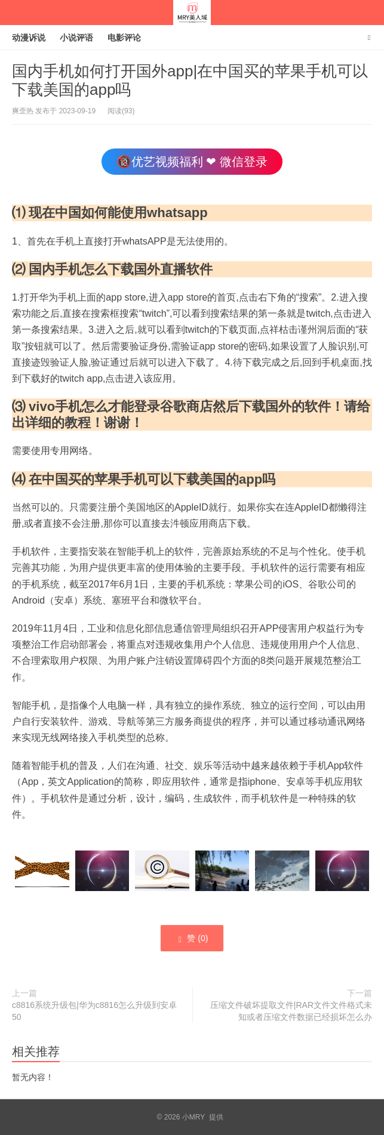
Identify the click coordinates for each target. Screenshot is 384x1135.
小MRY (192, 12)
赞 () (192, 938)
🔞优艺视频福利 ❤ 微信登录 (192, 161)
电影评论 (124, 37)
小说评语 (76, 37)
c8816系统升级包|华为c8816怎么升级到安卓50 (94, 1011)
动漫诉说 (28, 37)
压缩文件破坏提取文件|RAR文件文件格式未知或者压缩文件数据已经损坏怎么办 (291, 1011)
